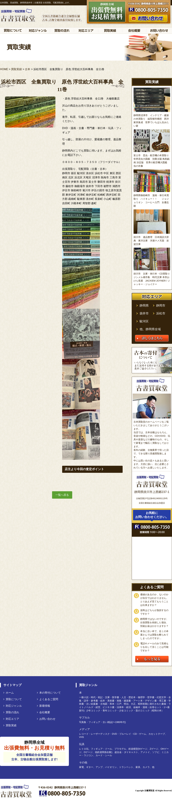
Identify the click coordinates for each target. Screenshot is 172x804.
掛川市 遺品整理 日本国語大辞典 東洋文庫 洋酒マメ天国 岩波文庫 (151, 240)
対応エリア (11, 718)
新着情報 (43, 705)
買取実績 (9, 725)
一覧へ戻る (62, 494)
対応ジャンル (12, 705)
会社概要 (43, 712)
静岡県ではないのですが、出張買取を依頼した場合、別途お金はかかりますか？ (154, 622)
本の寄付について (49, 692)
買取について (12, 699)
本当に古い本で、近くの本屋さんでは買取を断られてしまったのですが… (154, 635)
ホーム (8, 692)
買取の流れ (11, 712)
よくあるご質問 (47, 699)
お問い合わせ (46, 718)
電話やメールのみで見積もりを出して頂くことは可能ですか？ (154, 647)
